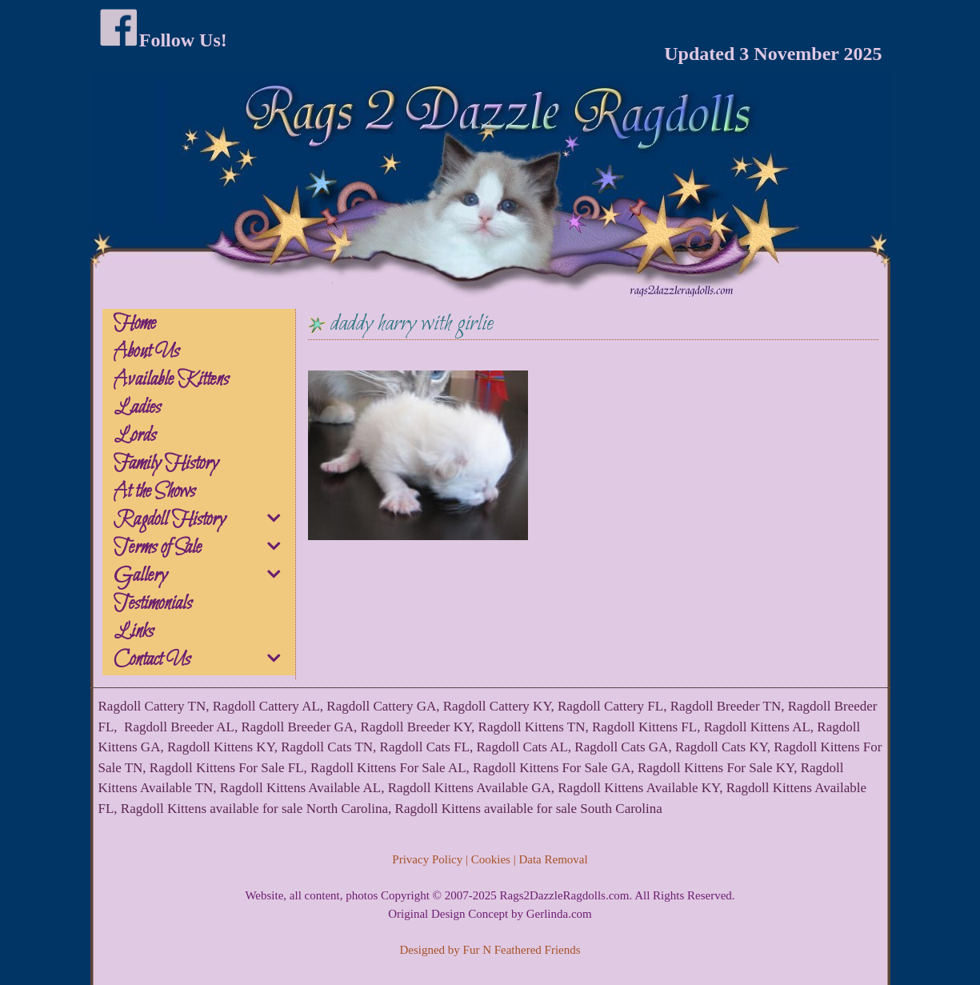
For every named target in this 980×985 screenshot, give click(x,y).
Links (134, 632)
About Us (146, 352)
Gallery (204, 576)
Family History (166, 464)
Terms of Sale (204, 548)
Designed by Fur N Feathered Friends (489, 949)
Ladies (137, 408)
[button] (275, 521)
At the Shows (154, 492)
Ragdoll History (204, 520)
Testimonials (153, 604)
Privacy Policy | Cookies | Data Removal (489, 859)
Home (135, 324)
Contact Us (204, 660)
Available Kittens (171, 380)
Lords (135, 436)
